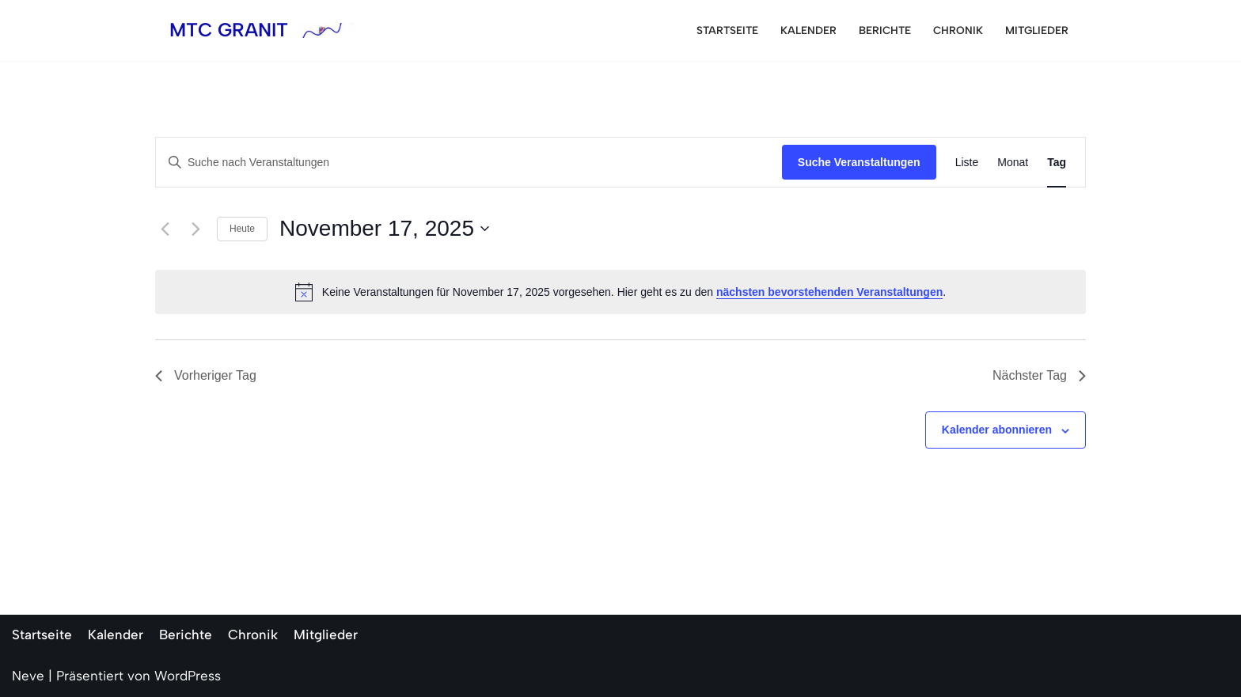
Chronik (958, 30)
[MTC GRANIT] (263, 30)
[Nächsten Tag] (195, 228)
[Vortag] (164, 228)
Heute (242, 228)
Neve (28, 676)
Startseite (727, 30)
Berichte (885, 30)
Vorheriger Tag (205, 375)
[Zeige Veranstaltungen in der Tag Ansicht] (1056, 163)
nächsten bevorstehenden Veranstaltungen (829, 292)
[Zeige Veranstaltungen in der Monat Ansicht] (1012, 163)
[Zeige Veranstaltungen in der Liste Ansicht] (967, 163)
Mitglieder (1036, 30)
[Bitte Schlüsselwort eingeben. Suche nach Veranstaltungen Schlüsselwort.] (469, 163)
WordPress (187, 676)
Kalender (808, 30)
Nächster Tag (1039, 375)
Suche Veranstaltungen (859, 162)
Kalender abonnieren (997, 429)
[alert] (620, 292)
